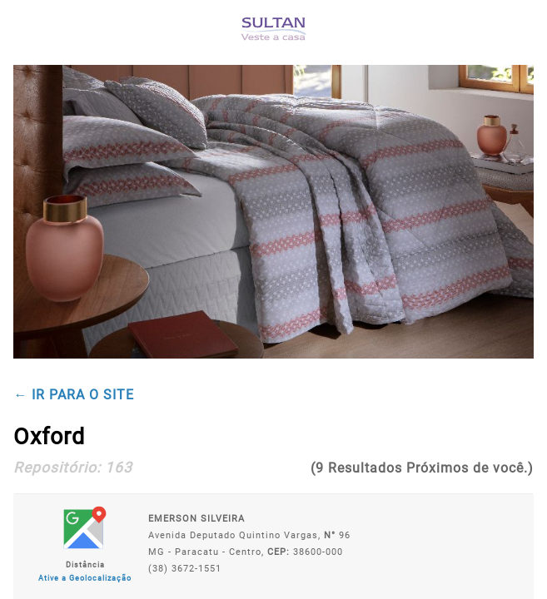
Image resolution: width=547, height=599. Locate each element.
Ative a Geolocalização (85, 578)
